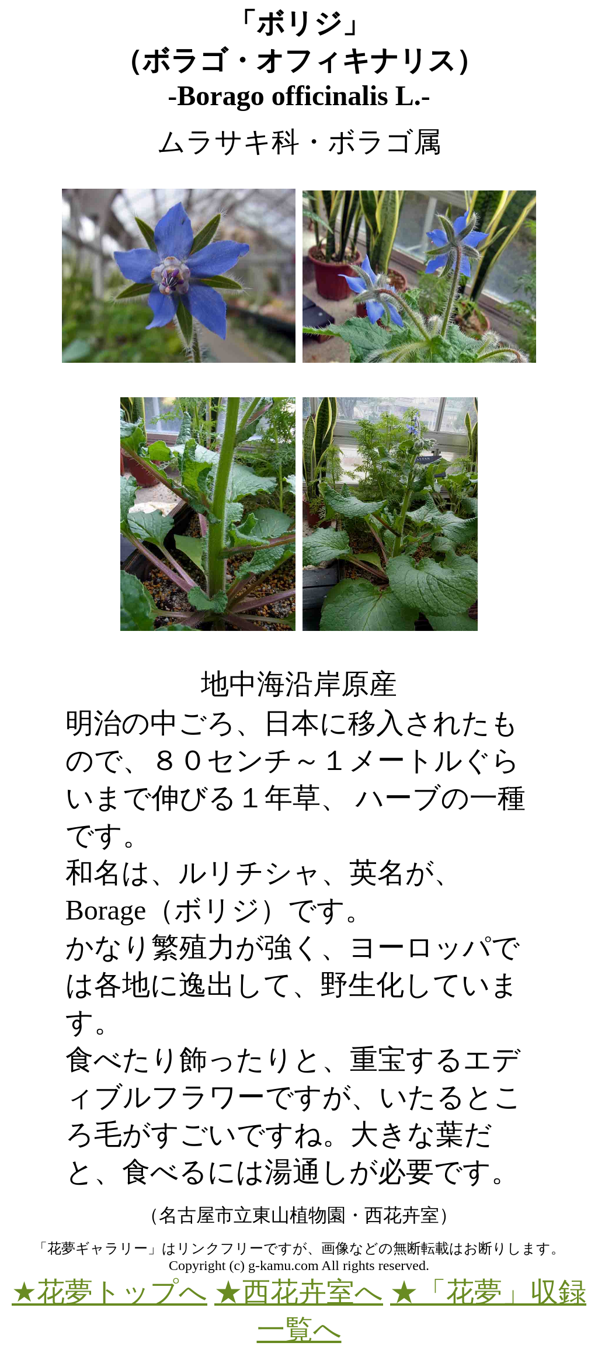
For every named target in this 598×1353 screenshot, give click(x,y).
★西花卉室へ (298, 1291)
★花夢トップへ (109, 1291)
